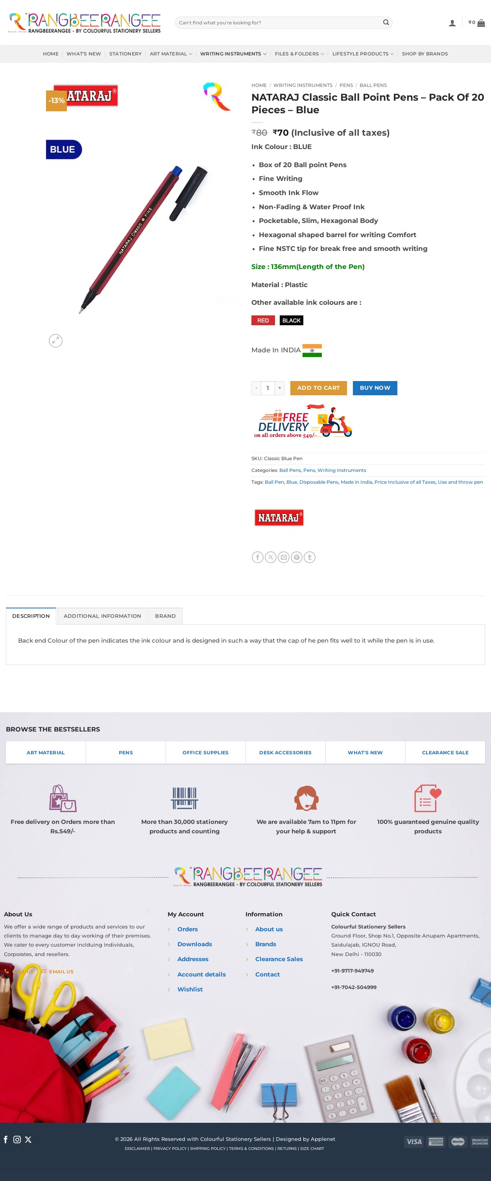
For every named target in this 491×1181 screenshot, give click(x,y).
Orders (187, 928)
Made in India (356, 482)
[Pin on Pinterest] (297, 557)
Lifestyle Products (363, 54)
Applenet (323, 1138)
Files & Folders (300, 54)
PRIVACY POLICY (169, 1147)
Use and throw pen (460, 482)
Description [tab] (30, 616)
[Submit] (386, 23)
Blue (291, 482)
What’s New (83, 54)
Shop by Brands (425, 54)
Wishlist (190, 988)
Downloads (194, 943)
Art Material (171, 54)
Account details (201, 973)
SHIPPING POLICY (207, 1147)
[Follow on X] (28, 1139)
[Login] (452, 22)
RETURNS (287, 1147)
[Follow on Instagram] (17, 1139)
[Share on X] (271, 557)
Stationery (125, 54)
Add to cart (318, 387)
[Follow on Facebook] (5, 1139)
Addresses (193, 958)
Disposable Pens (318, 482)
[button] (476, 22)
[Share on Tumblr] (310, 557)
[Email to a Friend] (284, 557)
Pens (346, 85)
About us (269, 928)
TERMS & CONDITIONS (251, 1147)
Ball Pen (274, 482)
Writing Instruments (233, 54)
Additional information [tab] (96, 616)
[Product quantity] (268, 388)
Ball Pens (373, 85)
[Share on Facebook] (258, 557)
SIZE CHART (312, 1147)
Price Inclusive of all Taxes (405, 482)
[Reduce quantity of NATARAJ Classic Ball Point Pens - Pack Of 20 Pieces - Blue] (256, 388)
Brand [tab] (155, 616)
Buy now (375, 387)
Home (51, 54)
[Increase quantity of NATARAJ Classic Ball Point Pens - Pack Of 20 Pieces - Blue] (279, 388)
